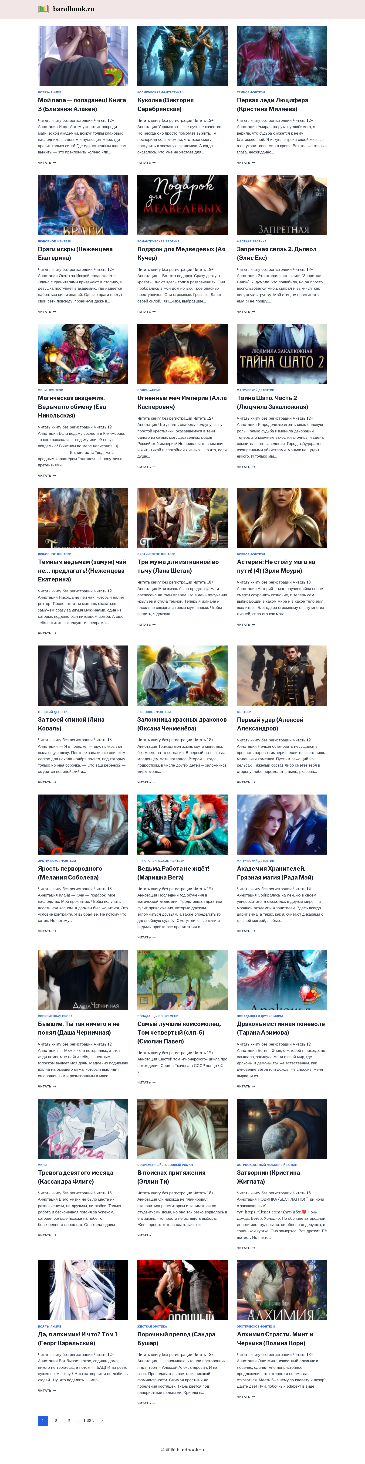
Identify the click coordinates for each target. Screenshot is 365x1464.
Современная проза (55, 1016)
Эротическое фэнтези (156, 554)
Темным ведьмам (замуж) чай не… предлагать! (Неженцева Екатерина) (82, 570)
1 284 (89, 1420)
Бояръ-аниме (49, 92)
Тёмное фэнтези (251, 92)
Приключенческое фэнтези (160, 861)
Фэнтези (244, 712)
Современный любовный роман (165, 1165)
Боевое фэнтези (251, 554)
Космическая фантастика (159, 92)
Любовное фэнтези (54, 241)
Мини (42, 1165)
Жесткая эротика (252, 241)
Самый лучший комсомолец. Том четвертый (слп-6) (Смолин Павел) (179, 1032)
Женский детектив (54, 712)
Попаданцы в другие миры (260, 1016)
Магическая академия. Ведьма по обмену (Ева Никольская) (72, 406)
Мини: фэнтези (50, 390)
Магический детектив (255, 390)
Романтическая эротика (158, 241)
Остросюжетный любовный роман (267, 1165)
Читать (47, 163)
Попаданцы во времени (157, 1016)
